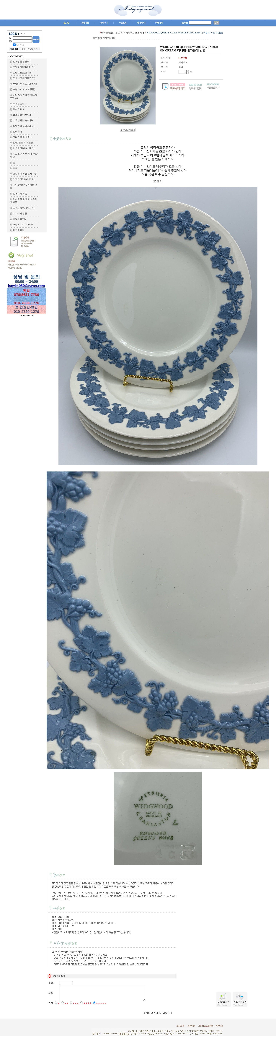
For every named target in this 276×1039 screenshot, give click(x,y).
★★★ (76, 1006)
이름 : (51, 983)
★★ (66, 1006)
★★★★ (87, 1006)
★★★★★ (101, 1006)
